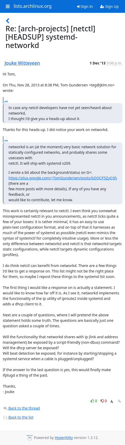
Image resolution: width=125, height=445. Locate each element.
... (6, 100)
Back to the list (18, 417)
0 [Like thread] (94, 400)
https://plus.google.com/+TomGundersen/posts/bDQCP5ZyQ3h (63, 177)
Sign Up (109, 6)
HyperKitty (64, 437)
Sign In (85, 6)
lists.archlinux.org (33, 6)
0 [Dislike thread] (104, 400)
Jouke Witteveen (22, 63)
